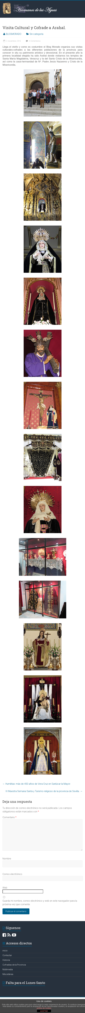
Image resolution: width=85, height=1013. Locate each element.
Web (5, 887)
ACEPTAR (44, 1011)
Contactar (7, 955)
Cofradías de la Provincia (14, 965)
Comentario (9, 817)
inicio (5, 950)
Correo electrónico (12, 874)
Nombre (7, 858)
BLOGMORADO (13, 34)
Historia (6, 960)
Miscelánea (8, 974)
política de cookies (44, 1008)
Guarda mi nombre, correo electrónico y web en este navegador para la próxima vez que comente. (40, 902)
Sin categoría (36, 34)
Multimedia (8, 969)
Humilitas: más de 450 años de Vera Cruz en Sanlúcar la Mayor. (37, 783)
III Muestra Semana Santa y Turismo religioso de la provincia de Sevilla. (43, 791)
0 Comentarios (33, 41)
